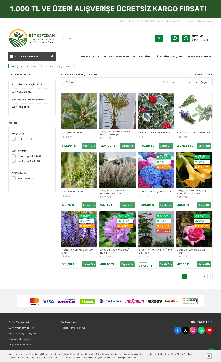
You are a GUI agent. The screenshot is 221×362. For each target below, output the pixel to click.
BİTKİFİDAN (67, 137)
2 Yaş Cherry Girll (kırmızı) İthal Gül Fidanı (155, 251)
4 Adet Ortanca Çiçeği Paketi (155, 191)
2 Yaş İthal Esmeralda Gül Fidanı (191, 251)
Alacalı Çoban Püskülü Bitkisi (154, 132)
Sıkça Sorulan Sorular (20, 344)
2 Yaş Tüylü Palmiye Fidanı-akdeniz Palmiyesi (115, 133)
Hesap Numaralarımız (73, 328)
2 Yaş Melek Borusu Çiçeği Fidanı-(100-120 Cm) (192, 192)
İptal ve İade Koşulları (20, 339)
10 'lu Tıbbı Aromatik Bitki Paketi (194, 132)
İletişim (122, 21)
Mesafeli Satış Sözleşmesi (23, 333)
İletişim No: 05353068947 (142, 21)
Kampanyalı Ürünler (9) (30, 156)
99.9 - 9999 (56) (26, 178)
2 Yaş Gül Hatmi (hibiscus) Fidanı (114, 251)
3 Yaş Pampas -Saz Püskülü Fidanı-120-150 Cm (115, 192)
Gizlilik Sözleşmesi (18, 322)
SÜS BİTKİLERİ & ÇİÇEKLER (57, 66)
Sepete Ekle (89, 145)
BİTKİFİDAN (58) (25, 138)
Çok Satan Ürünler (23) (29, 161)
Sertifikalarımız (69, 322)
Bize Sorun (190, 21)
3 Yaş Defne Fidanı (72, 132)
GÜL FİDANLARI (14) (22, 92)
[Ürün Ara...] (159, 38)
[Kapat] (209, 356)
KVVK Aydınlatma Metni (21, 328)
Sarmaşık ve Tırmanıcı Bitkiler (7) (30, 99)
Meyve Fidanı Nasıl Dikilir (170, 21)
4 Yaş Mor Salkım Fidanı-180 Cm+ (77, 251)
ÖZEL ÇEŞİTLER (29, 66)
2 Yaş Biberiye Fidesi (73, 191)
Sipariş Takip (205, 21)
